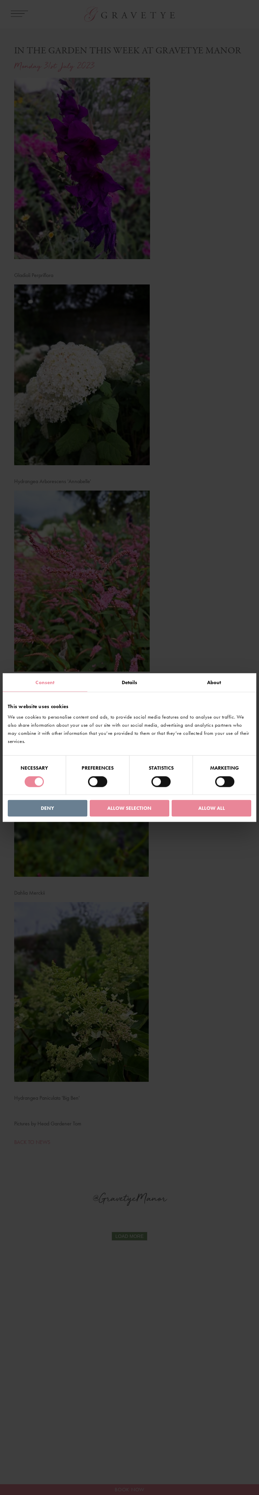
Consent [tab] (44, 682)
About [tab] (214, 682)
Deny (47, 808)
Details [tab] (130, 682)
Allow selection (129, 808)
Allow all (211, 808)
